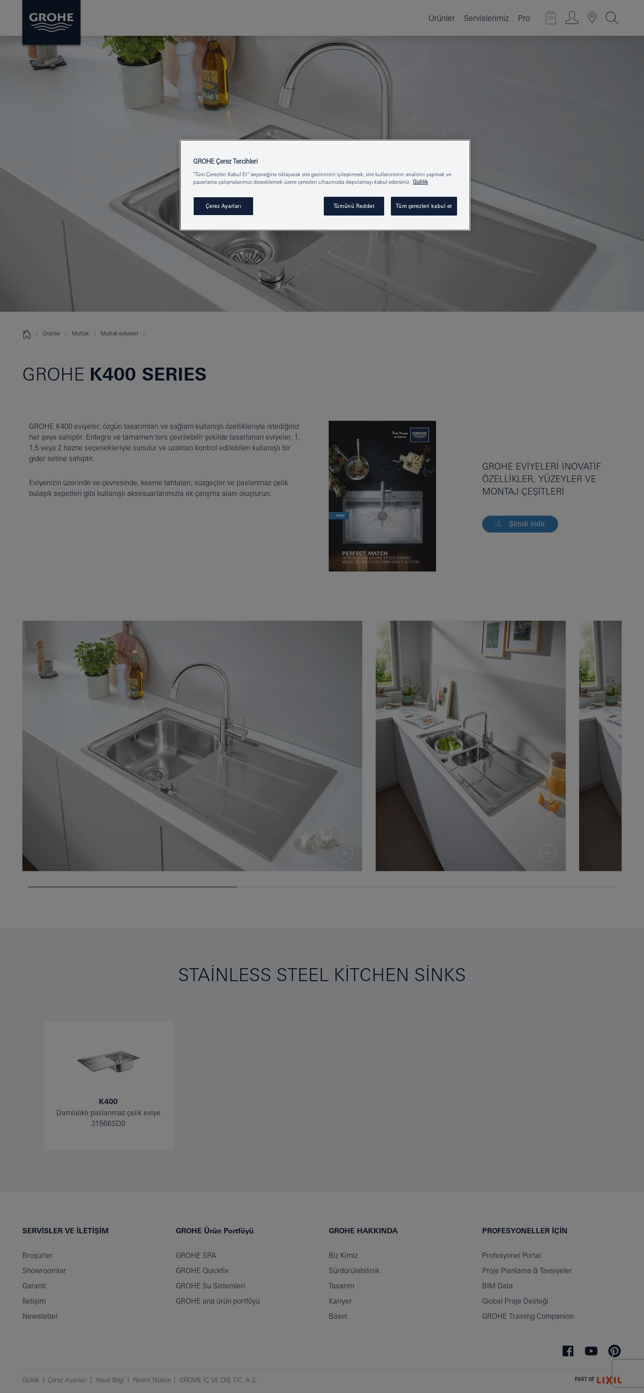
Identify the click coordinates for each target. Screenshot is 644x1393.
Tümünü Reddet (354, 206)
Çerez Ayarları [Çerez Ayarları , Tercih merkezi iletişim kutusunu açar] (224, 206)
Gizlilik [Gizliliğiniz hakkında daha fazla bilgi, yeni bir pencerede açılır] (420, 182)
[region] (325, 185)
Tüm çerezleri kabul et (424, 206)
